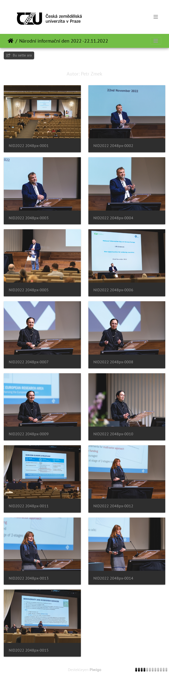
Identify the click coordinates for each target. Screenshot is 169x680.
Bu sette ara (19, 55)
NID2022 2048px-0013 (29, 578)
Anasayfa (10, 41)
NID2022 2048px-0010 (113, 434)
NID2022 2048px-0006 (113, 290)
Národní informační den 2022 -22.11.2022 (63, 41)
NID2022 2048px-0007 (29, 362)
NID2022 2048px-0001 (29, 145)
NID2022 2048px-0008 (113, 362)
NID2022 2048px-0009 (29, 434)
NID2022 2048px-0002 (113, 145)
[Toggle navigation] (155, 17)
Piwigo (95, 669)
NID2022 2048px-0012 (113, 506)
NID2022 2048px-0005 (29, 290)
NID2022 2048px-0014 (113, 578)
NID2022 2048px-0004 (113, 218)
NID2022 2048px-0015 (29, 650)
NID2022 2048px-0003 (29, 218)
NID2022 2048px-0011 (29, 506)
